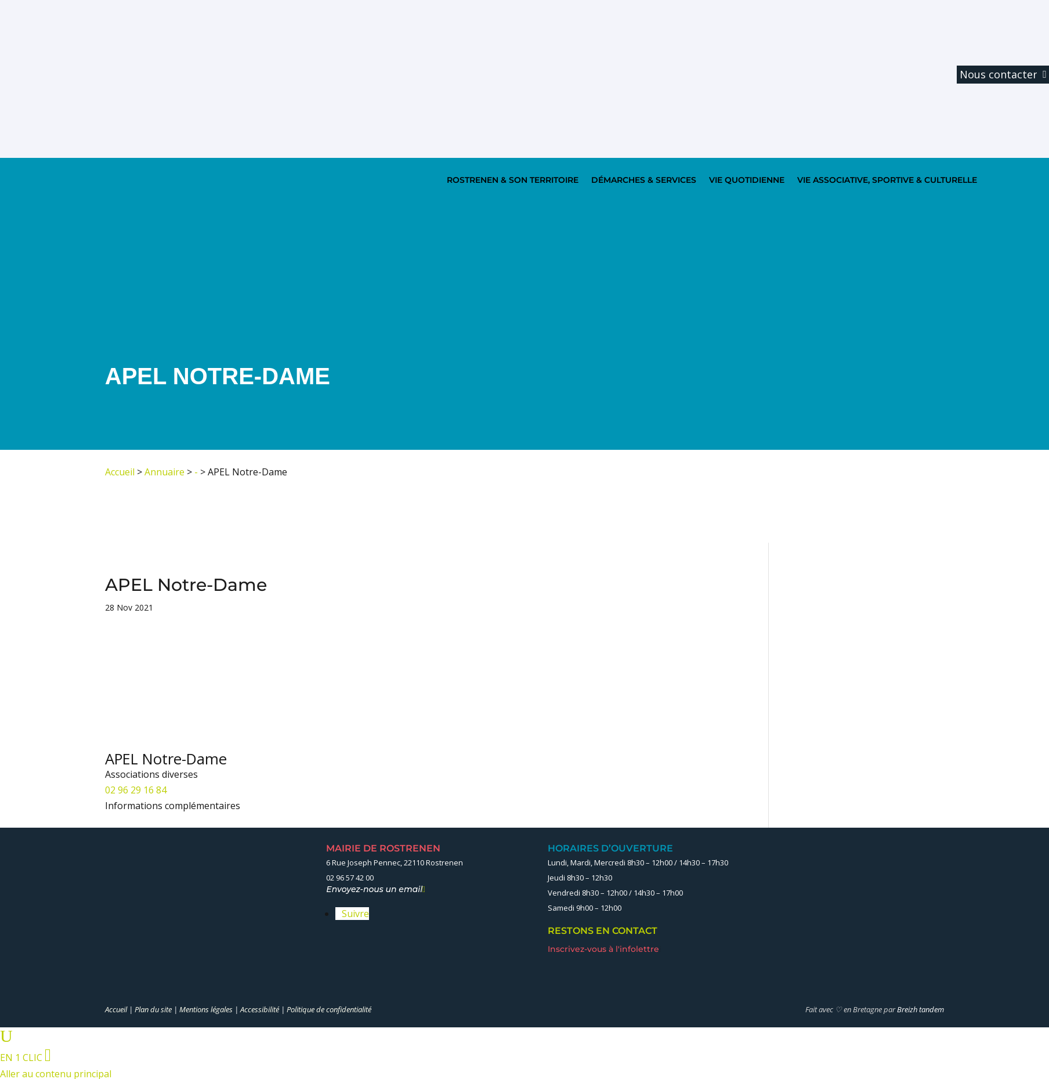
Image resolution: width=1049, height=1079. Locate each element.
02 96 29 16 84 (136, 790)
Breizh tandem (920, 1009)
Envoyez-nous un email (375, 889)
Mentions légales (206, 1009)
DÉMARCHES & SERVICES (643, 180)
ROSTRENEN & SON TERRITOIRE (512, 180)
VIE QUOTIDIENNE (746, 180)
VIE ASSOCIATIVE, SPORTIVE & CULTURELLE (887, 180)
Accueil (120, 471)
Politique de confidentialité (329, 1009)
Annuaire (164, 471)
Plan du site (153, 1009)
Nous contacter (998, 74)
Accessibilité (259, 1009)
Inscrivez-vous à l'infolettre (604, 949)
